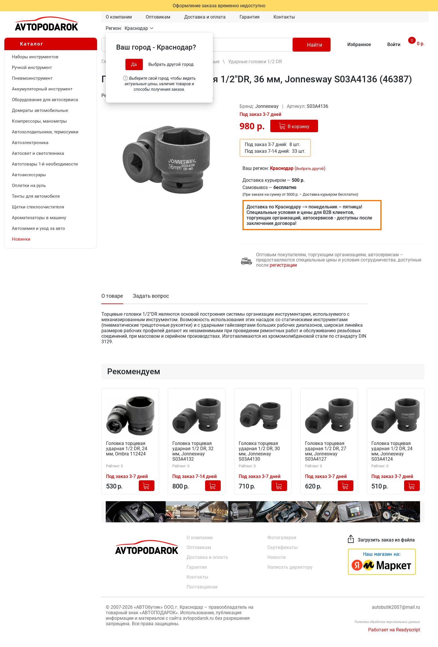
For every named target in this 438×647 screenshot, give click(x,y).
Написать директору (290, 567)
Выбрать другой (310, 168)
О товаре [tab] (112, 296)
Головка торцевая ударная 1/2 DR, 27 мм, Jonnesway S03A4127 (325, 451)
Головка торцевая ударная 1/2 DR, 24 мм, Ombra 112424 (126, 449)
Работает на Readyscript (394, 630)
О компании (119, 17)
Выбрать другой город (171, 64)
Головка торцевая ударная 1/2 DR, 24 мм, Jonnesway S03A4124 (392, 451)
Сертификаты (282, 547)
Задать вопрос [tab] (151, 296)
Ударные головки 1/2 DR (255, 61)
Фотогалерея (281, 537)
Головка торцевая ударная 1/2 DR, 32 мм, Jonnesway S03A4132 (192, 451)
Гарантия (250, 17)
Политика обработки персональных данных (387, 622)
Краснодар (137, 28)
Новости (276, 557)
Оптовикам (158, 17)
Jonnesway (267, 106)
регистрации (283, 265)
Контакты (284, 17)
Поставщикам (202, 587)
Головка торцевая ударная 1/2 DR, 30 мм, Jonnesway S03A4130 (259, 451)
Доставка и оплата (205, 17)
